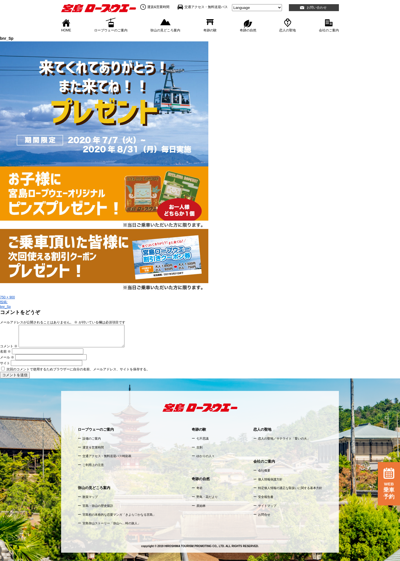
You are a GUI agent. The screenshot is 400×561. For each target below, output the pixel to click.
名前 (5, 351)
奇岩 (199, 488)
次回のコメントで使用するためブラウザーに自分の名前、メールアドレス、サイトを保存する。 (78, 369)
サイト (5, 363)
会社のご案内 (329, 30)
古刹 (199, 447)
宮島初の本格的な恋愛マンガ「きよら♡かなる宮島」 (119, 514)
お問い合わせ (317, 7)
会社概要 (264, 470)
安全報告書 (265, 496)
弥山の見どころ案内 (165, 30)
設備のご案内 (91, 438)
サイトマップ (267, 505)
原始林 (201, 505)
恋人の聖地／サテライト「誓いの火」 (284, 438)
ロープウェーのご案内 (111, 30)
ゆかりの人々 (205, 456)
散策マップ (90, 496)
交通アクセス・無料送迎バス (206, 7)
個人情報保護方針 (270, 479)
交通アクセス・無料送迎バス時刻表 (106, 456)
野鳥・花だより (207, 496)
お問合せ (264, 514)
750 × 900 (7, 297)
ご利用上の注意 (93, 465)
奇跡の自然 (248, 30)
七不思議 (202, 438)
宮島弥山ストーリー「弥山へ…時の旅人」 (111, 523)
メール (7, 357)
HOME (66, 30)
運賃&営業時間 (158, 7)
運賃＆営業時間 (93, 447)
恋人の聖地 (287, 30)
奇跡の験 (210, 30)
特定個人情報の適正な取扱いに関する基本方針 (290, 488)
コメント (9, 346)
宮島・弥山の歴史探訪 (97, 505)
